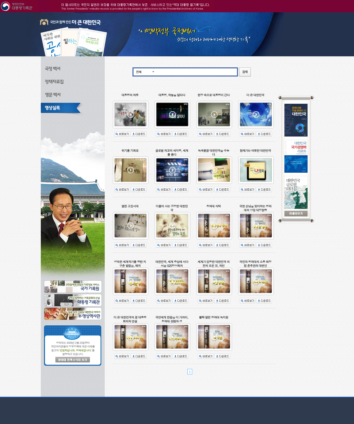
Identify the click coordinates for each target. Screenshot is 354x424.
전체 (138, 72)
